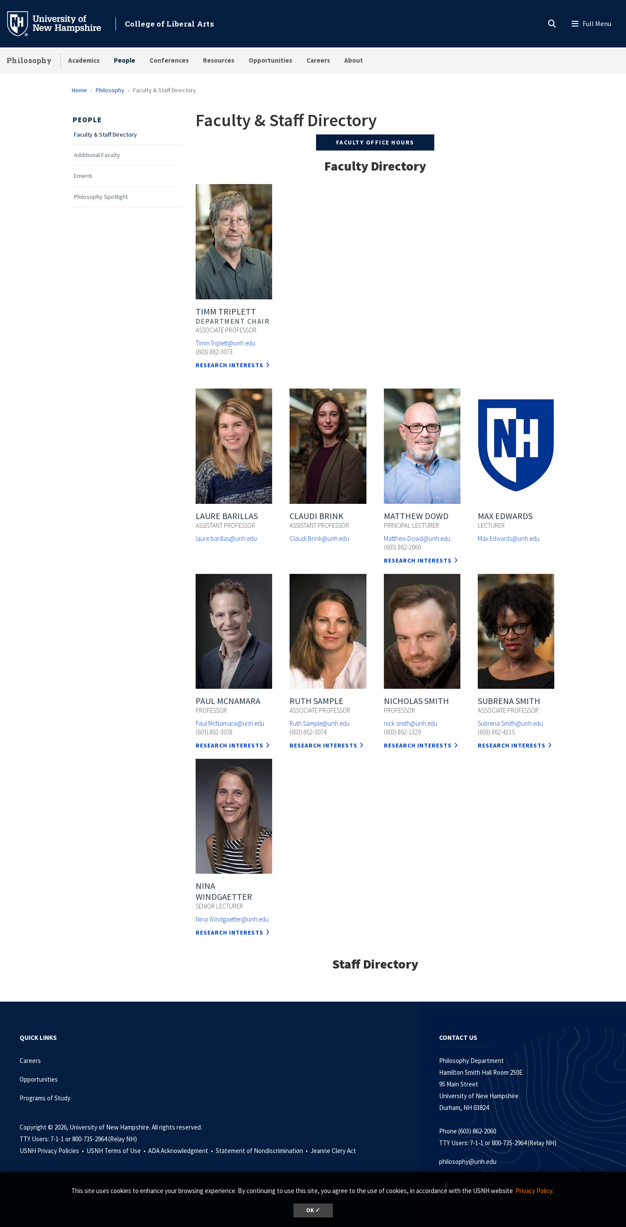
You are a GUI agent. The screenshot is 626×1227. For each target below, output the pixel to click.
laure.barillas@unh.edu (226, 538)
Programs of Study (46, 1098)
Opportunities (270, 60)
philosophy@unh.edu (467, 1161)
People (124, 60)
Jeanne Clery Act (333, 1151)
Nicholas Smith (416, 700)
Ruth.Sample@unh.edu (320, 723)
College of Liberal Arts (169, 24)
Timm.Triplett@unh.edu (225, 343)
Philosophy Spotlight (101, 197)
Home (79, 90)
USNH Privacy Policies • (52, 1151)
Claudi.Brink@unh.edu (319, 538)
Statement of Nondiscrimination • (262, 1151)
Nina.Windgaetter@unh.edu (232, 919)
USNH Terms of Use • (117, 1151)
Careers (318, 60)
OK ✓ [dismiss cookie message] (313, 1210)
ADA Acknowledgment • (181, 1151)
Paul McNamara (228, 700)
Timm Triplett (226, 311)
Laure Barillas (227, 515)
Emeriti (83, 176)
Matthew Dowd (416, 515)
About (353, 60)
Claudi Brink (316, 515)
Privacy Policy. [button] (534, 1191)
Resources (218, 60)
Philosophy (29, 60)
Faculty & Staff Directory (105, 134)
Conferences (169, 60)
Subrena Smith (509, 700)
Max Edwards (505, 515)
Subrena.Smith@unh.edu (510, 723)
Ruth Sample (316, 700)
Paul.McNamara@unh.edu (230, 723)
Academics (84, 60)
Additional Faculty (97, 155)
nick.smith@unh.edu (410, 723)
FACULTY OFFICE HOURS (375, 142)
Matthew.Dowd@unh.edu (417, 538)
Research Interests (229, 365)
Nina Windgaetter (224, 891)
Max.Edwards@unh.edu (508, 538)
